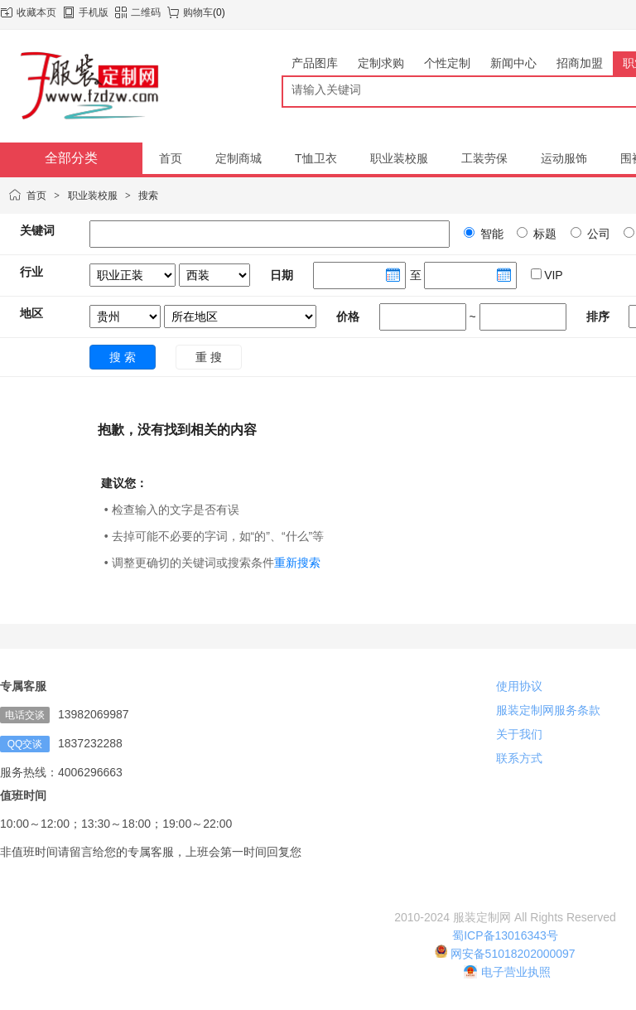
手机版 (93, 12)
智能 (490, 233)
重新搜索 (297, 562)
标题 (543, 233)
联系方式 (519, 758)
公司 (597, 233)
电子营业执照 (507, 972)
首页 (36, 195)
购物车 (198, 12)
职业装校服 (93, 195)
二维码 (146, 12)
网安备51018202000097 (505, 953)
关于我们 (519, 734)
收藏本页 (36, 12)
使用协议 (519, 686)
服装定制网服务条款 (548, 710)
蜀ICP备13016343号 (505, 935)
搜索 (148, 195)
